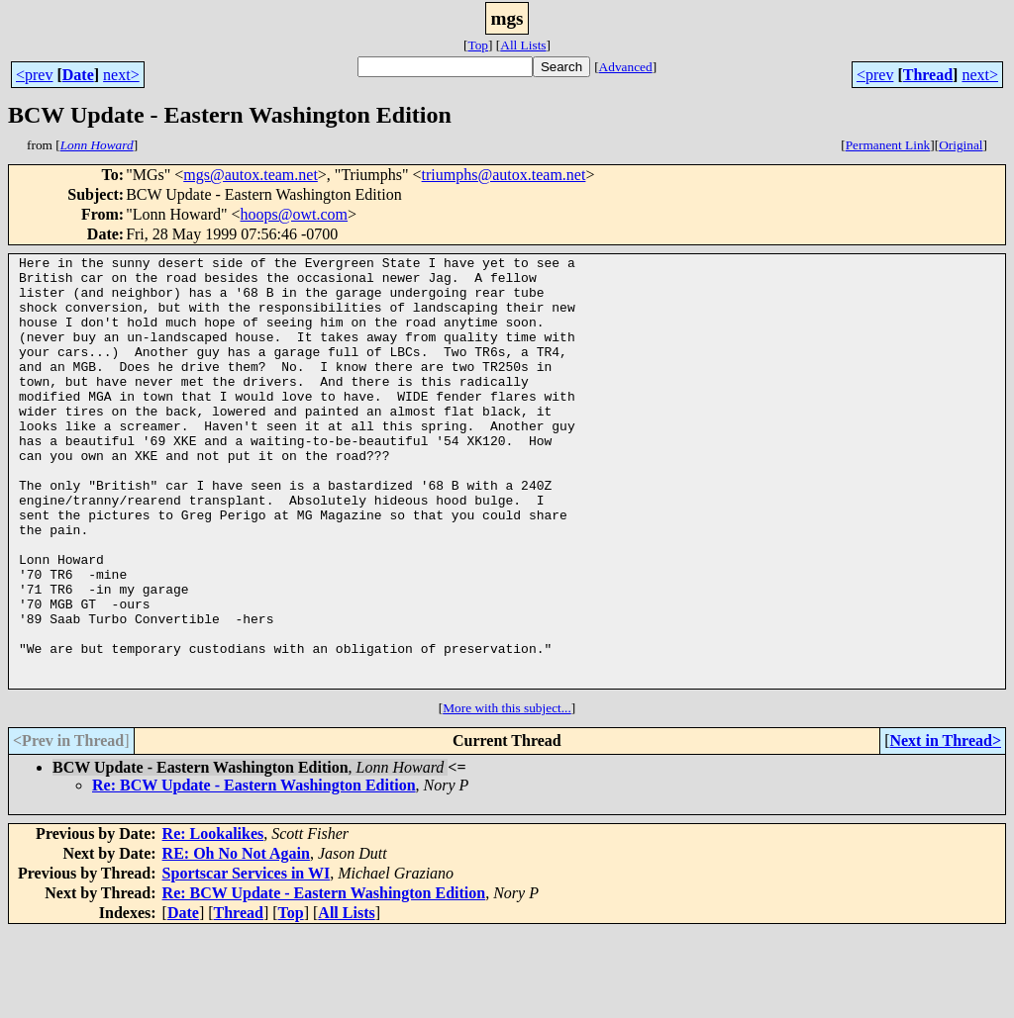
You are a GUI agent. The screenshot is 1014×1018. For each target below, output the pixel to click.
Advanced (626, 66)
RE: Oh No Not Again (236, 939)
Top (477, 45)
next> (121, 74)
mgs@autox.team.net (250, 174)
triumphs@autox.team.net (504, 174)
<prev (34, 74)
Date (78, 74)
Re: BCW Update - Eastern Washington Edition (254, 871)
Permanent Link (888, 145)
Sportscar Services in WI (246, 959)
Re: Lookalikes (213, 919)
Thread (928, 74)
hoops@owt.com (295, 214)
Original (960, 145)
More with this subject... (507, 794)
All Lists (523, 45)
